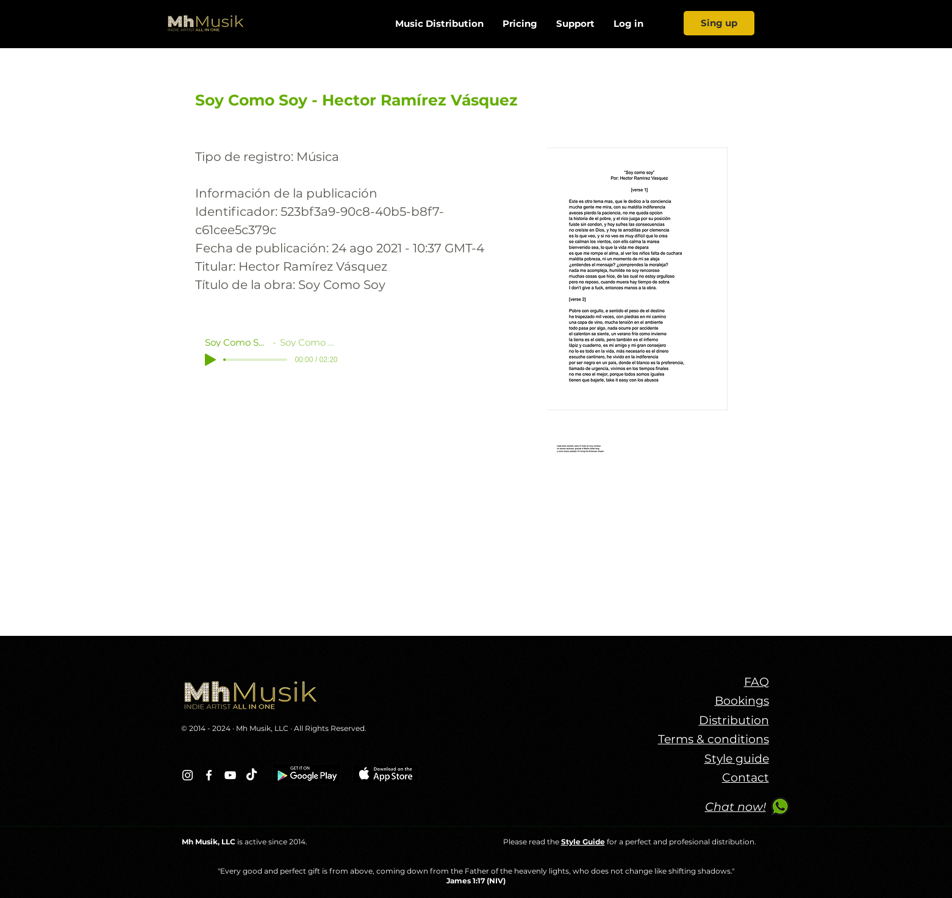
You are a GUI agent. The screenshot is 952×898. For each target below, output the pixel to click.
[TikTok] (252, 775)
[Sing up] (719, 23)
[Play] (210, 360)
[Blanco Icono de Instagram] (188, 775)
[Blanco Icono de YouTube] (230, 775)
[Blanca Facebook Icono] (209, 775)
